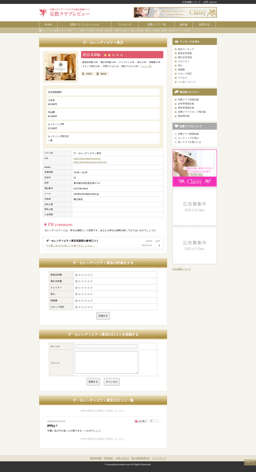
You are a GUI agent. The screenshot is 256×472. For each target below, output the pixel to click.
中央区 (90, 30)
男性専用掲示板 (186, 107)
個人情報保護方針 (141, 462)
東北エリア (175, 30)
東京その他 (121, 30)
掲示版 (184, 24)
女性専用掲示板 (186, 103)
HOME (48, 24)
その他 (186, 30)
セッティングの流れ (188, 138)
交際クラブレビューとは (84, 24)
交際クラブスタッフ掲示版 (192, 111)
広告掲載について (191, 2)
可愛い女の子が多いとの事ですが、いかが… (71, 245)
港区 (82, 30)
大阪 (131, 30)
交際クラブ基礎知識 (188, 134)
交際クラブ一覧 (156, 24)
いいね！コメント (187, 81)
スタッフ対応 (185, 73)
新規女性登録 (185, 53)
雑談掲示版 (184, 116)
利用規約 (108, 462)
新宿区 (109, 30)
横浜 (148, 30)
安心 (180, 65)
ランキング (125, 24)
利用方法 (204, 24)
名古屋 (139, 30)
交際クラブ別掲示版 (188, 99)
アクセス (182, 77)
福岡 (164, 30)
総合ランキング (186, 49)
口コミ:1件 (147, 66)
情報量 (181, 69)
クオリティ (184, 61)
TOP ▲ (250, 462)
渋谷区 (100, 30)
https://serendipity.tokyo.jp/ (87, 158)
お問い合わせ (210, 2)
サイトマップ (159, 462)
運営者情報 (96, 462)
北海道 (156, 30)
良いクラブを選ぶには (189, 142)
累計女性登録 (185, 57)
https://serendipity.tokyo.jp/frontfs (90, 162)
